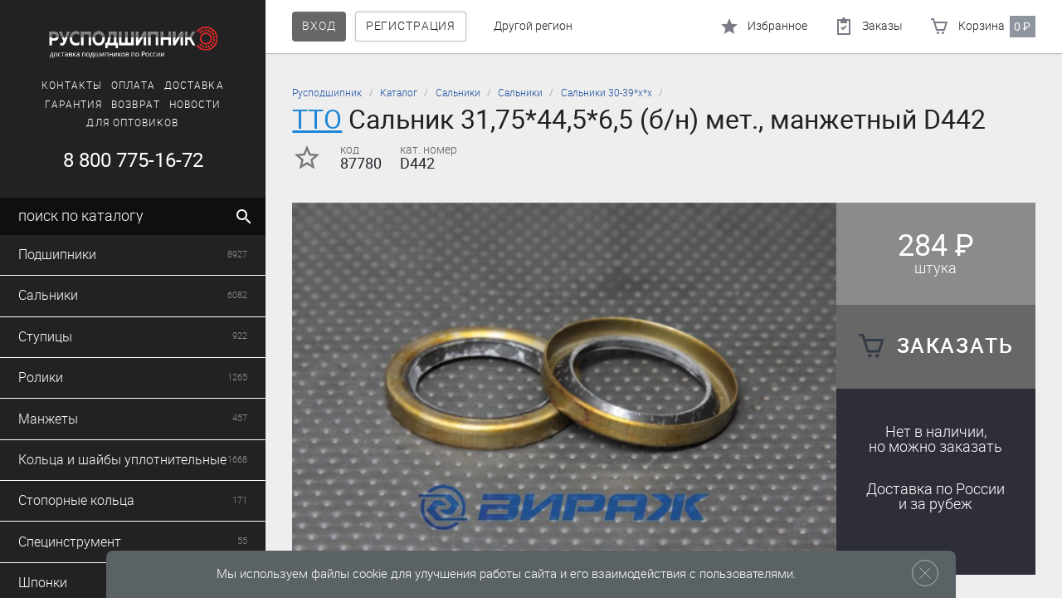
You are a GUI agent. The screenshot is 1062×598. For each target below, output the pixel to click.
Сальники (458, 93)
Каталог (398, 93)
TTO (317, 119)
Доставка (194, 85)
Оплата (133, 85)
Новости (195, 104)
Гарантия (74, 104)
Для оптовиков (132, 123)
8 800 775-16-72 (133, 160)
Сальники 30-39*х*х (606, 93)
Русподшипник (327, 93)
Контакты (71, 85)
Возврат (135, 104)
